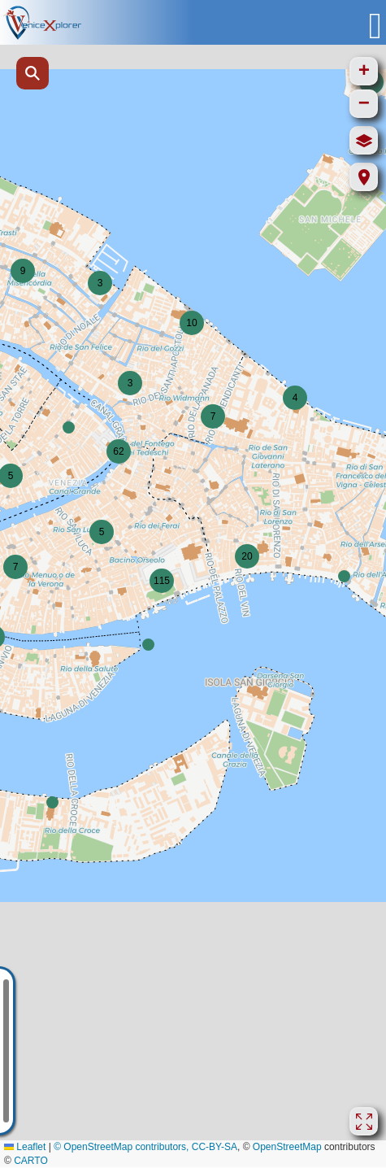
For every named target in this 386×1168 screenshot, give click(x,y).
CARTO (31, 1160)
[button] (100, 283)
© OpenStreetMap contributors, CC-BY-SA (145, 1147)
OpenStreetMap (287, 1147)
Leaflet (25, 1147)
